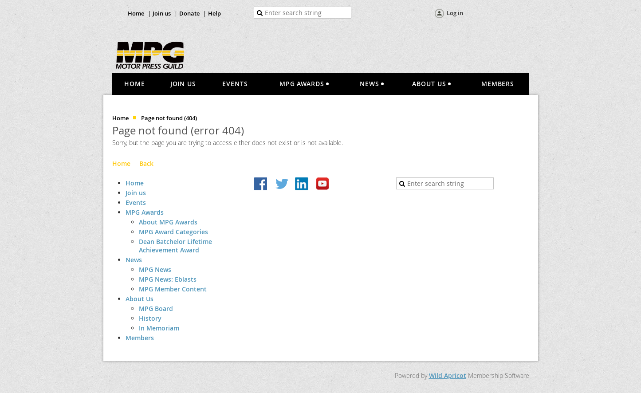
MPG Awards (145, 212)
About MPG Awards (168, 222)
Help (214, 13)
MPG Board (156, 308)
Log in (455, 13)
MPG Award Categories (173, 232)
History (150, 318)
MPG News (155, 269)
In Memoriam (159, 328)
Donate (189, 13)
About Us (139, 299)
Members (140, 338)
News (134, 259)
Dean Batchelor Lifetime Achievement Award (175, 245)
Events (136, 202)
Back (146, 163)
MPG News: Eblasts (168, 279)
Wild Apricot (447, 375)
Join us (162, 13)
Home (136, 13)
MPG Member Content (173, 289)
